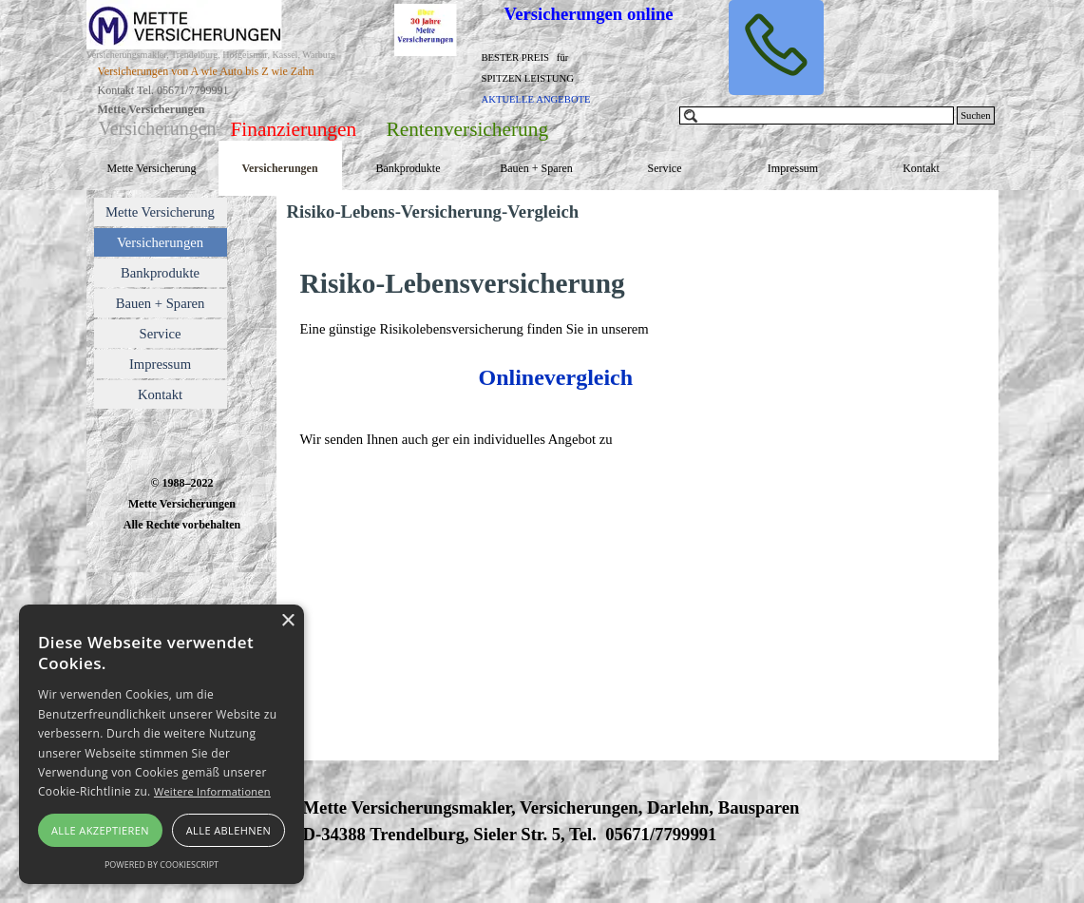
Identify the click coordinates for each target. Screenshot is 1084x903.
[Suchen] (817, 115)
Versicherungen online (589, 14)
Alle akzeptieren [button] (100, 830)
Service (665, 168)
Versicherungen (279, 168)
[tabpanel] (239, 99)
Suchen (975, 115)
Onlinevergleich (555, 377)
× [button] (287, 621)
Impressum (793, 168)
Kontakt (921, 168)
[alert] (161, 744)
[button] (776, 47)
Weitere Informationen (212, 791)
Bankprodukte (408, 168)
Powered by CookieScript (162, 864)
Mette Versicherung (151, 168)
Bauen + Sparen (536, 168)
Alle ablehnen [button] (228, 830)
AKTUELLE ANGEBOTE (536, 99)
